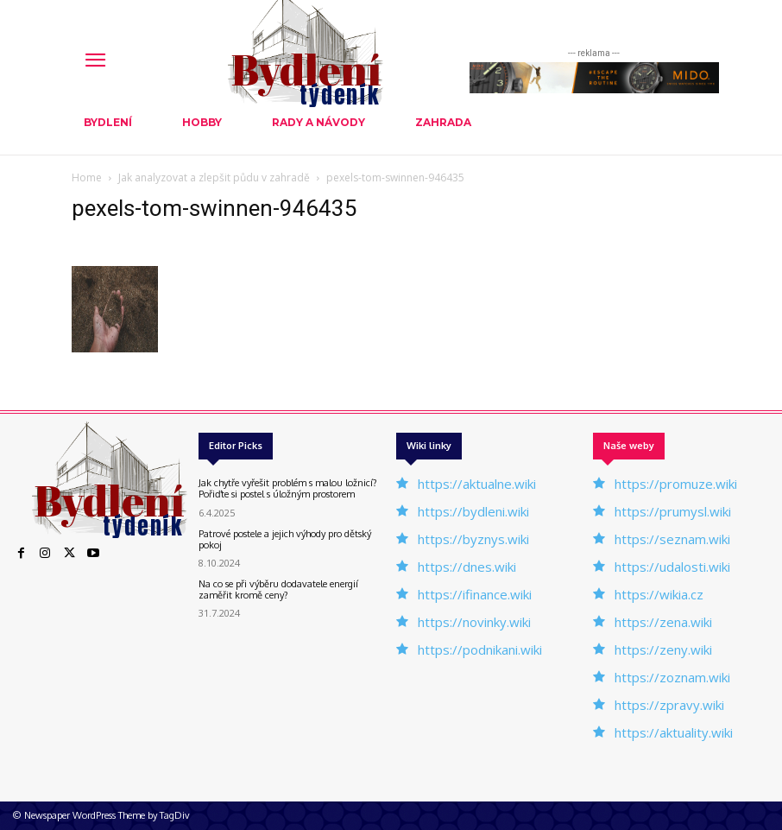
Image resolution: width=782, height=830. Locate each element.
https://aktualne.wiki (477, 483)
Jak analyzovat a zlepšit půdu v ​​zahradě (214, 177)
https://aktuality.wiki (674, 732)
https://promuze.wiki (676, 483)
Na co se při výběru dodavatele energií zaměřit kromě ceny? (278, 589)
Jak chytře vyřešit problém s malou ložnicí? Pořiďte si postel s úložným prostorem (288, 488)
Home (87, 177)
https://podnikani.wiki (480, 649)
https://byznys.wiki (473, 539)
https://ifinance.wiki (475, 594)
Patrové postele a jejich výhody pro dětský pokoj (285, 539)
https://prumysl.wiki (673, 511)
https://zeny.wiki (663, 649)
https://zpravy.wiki (669, 704)
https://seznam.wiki (672, 539)
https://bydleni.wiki (473, 511)
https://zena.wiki (663, 621)
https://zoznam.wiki (672, 677)
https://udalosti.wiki (672, 566)
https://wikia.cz (659, 594)
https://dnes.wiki (467, 566)
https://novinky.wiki (474, 621)
